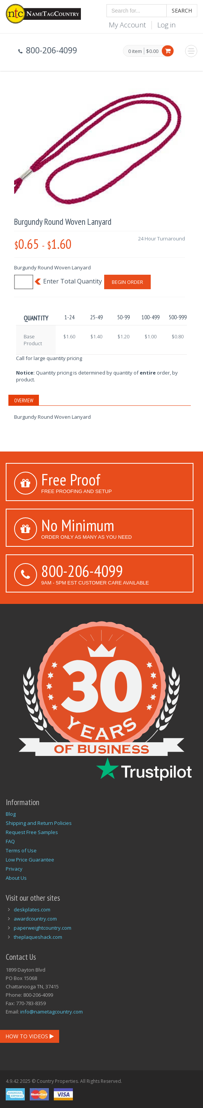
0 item (135, 51)
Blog (11, 813)
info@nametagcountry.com (51, 1011)
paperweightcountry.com (42, 927)
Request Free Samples (32, 832)
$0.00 (152, 51)
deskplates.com (32, 909)
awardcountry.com (35, 918)
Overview (23, 400)
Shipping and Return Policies (39, 823)
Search (182, 10)
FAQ (10, 841)
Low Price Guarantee (30, 859)
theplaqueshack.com (38, 936)
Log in (166, 24)
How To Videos (29, 1036)
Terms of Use (21, 850)
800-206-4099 (82, 570)
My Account (127, 24)
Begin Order (127, 282)
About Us (16, 877)
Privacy (14, 868)
